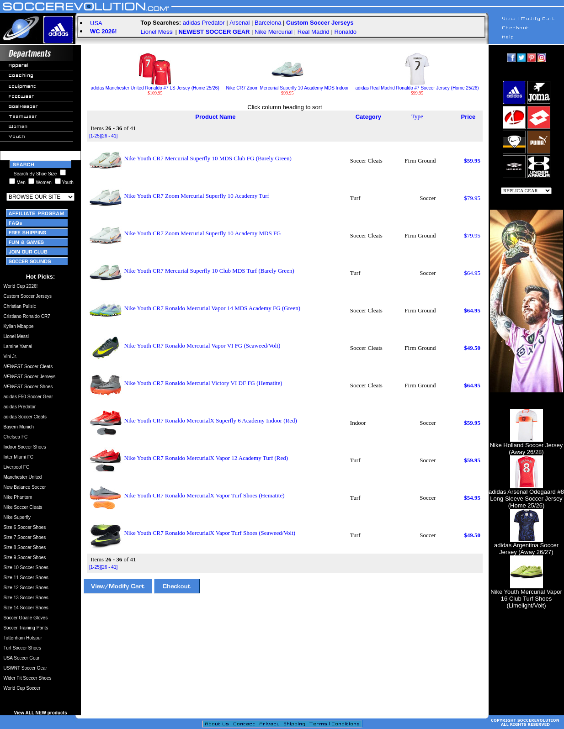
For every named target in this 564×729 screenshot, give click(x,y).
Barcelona (268, 22)
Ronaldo (345, 31)
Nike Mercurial (274, 31)
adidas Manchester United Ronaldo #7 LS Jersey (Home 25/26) (155, 85)
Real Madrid (314, 31)
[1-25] (95, 135)
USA (96, 23)
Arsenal (239, 22)
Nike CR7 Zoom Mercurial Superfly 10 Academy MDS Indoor (287, 85)
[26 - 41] (109, 135)
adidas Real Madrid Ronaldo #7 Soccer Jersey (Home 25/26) (417, 85)
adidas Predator (204, 22)
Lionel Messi (157, 31)
